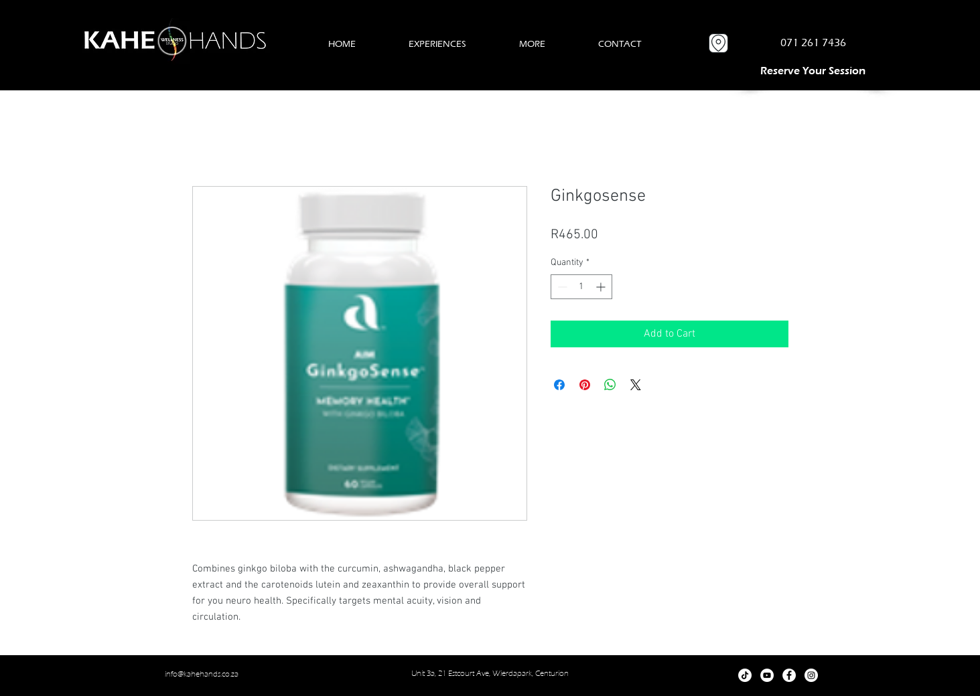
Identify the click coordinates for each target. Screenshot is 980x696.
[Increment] (601, 286)
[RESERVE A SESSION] (813, 70)
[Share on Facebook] (559, 385)
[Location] (718, 43)
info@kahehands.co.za (201, 674)
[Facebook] (789, 675)
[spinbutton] (581, 286)
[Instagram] (811, 675)
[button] (437, 44)
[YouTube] (767, 675)
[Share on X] (636, 385)
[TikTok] (745, 675)
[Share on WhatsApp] (610, 385)
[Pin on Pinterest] (585, 385)
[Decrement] (561, 286)
